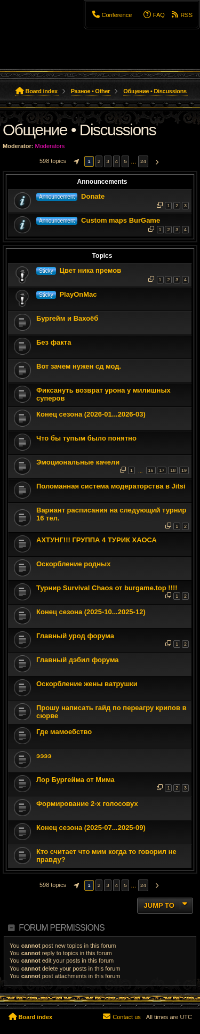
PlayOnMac (78, 294)
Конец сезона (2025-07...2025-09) (91, 828)
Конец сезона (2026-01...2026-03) (91, 414)
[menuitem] (111, 15)
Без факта (53, 342)
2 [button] (99, 161)
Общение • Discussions (79, 130)
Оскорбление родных (73, 564)
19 (184, 470)
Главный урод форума (75, 636)
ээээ (44, 756)
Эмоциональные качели (77, 462)
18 (172, 470)
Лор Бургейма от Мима (75, 780)
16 (151, 470)
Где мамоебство (64, 732)
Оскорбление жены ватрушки (87, 684)
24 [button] (143, 161)
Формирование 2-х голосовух (87, 804)
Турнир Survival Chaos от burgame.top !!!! (107, 588)
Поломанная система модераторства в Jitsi (111, 486)
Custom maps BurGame (120, 220)
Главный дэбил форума (77, 660)
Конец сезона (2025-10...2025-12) (91, 612)
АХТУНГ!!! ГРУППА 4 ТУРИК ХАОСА (96, 540)
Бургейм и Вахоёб (67, 318)
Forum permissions (62, 927)
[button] (75, 161)
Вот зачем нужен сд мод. (78, 366)
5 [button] (125, 161)
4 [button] (116, 161)
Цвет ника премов (90, 270)
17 (161, 470)
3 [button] (107, 161)
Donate (93, 196)
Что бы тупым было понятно (86, 438)
